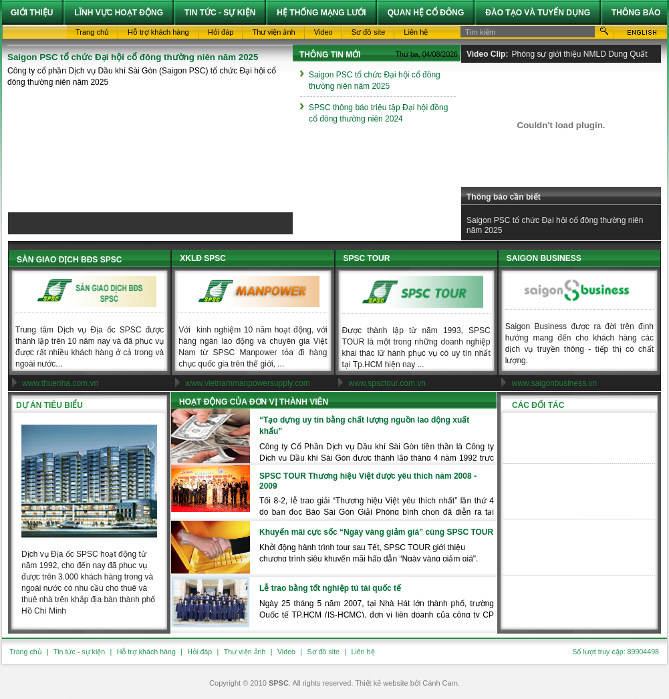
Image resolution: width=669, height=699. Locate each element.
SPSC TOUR (367, 258)
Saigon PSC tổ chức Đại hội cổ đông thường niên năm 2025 (132, 57)
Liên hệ (363, 652)
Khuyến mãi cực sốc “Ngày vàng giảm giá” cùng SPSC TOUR (376, 532)
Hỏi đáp (199, 652)
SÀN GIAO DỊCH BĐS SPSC (69, 259)
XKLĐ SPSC (203, 258)
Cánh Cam (440, 683)
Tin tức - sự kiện (79, 652)
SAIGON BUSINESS (544, 258)
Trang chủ (25, 652)
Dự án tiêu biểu (49, 405)
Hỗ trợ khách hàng (146, 652)
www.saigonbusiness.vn (554, 383)
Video (286, 652)
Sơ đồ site (323, 652)
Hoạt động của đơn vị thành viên (253, 402)
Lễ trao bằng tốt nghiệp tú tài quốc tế (330, 588)
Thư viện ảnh (245, 652)
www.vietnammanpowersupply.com (247, 383)
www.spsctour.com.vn (387, 383)
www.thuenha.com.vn (60, 383)
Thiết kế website (381, 683)
